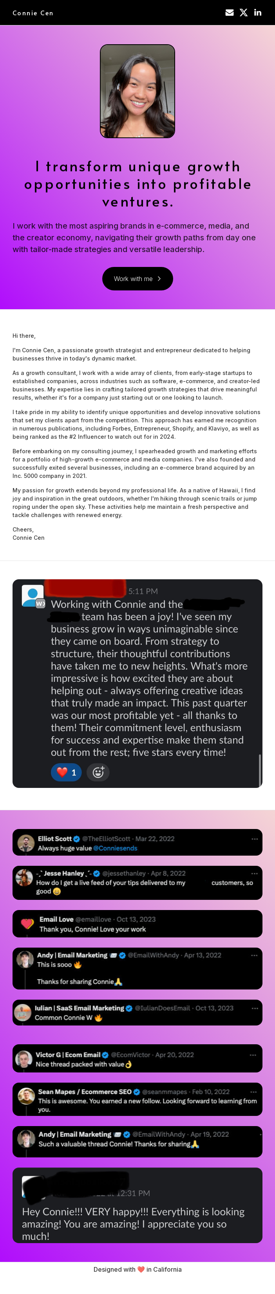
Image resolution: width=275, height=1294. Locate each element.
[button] (229, 12)
